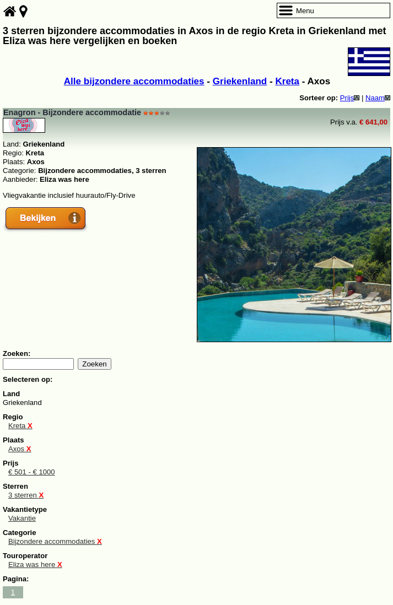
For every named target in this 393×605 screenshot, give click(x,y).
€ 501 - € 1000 (31, 472)
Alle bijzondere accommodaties (134, 81)
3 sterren (26, 495)
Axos (19, 449)
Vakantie (22, 518)
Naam (377, 98)
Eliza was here (35, 564)
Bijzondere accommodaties (55, 541)
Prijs (350, 98)
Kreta (287, 81)
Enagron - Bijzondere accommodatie (72, 112)
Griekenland (240, 81)
